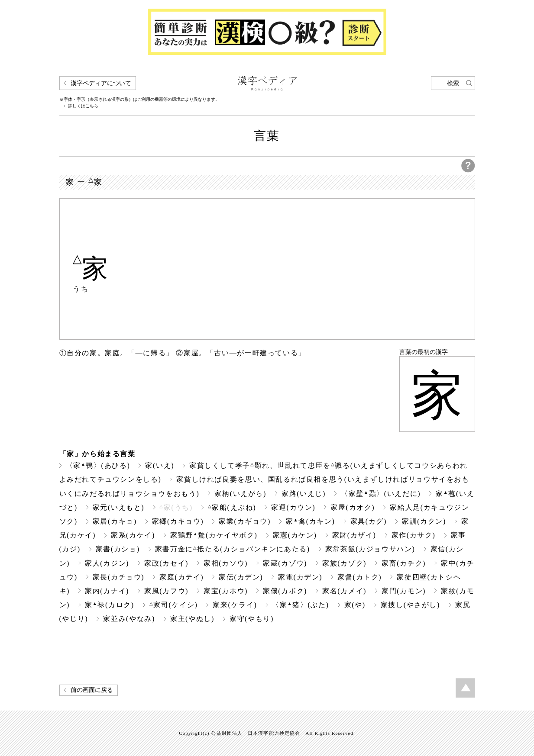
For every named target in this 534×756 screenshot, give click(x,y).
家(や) (355, 604)
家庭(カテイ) (181, 577)
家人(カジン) (107, 563)
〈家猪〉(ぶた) (300, 604)
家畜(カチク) (404, 563)
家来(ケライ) (235, 604)
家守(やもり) (252, 618)
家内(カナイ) (107, 591)
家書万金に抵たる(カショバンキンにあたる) (232, 549)
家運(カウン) (293, 507)
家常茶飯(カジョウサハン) (370, 549)
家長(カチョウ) (119, 577)
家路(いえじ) (304, 493)
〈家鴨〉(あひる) (98, 465)
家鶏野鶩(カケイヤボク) (214, 535)
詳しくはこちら (83, 106)
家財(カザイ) (354, 535)
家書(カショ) (118, 549)
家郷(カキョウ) (178, 521)
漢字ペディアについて (101, 83)
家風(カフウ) (166, 591)
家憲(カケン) (295, 535)
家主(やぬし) (192, 618)
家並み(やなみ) (129, 618)
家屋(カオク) (352, 507)
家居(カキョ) (115, 521)
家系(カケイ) (133, 535)
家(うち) (175, 507)
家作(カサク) (414, 535)
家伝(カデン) (241, 577)
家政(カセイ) (166, 563)
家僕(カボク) (285, 591)
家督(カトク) (359, 577)
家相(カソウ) (226, 563)
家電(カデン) (300, 577)
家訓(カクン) (424, 521)
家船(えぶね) (232, 507)
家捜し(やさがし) (410, 604)
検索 (453, 83)
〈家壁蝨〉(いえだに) (381, 493)
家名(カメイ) (344, 591)
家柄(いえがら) (240, 493)
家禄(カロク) (109, 604)
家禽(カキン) (310, 521)
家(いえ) (159, 465)
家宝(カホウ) (226, 591)
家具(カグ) (368, 521)
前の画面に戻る (92, 690)
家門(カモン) (404, 591)
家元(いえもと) (119, 507)
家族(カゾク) (344, 563)
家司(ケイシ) (173, 604)
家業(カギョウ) (245, 521)
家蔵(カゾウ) (285, 563)
